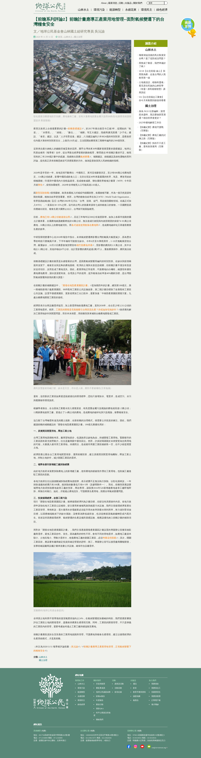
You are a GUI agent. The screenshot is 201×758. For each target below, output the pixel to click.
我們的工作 (79, 680)
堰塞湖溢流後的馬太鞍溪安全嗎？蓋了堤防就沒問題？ (152, 57)
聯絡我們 (99, 719)
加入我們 (152, 680)
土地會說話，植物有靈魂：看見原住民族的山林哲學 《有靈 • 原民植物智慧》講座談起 (152, 87)
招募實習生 (156, 692)
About (104, 3)
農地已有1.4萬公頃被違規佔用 (56, 217)
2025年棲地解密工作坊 (150, 122)
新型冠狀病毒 (43, 193)
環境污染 (99, 9)
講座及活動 (119, 684)
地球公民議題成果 (103, 692)
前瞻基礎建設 (75, 128)
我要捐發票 (156, 696)
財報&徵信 (100, 696)
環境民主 (146, 9)
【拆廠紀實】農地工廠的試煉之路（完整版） (152, 137)
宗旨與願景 (100, 684)
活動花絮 (118, 688)
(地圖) (43, 731)
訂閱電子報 (156, 700)
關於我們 (137, 3)
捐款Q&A (100, 708)
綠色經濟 (162, 9)
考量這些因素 (110, 538)
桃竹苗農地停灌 (85, 245)
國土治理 (78, 37)
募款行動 (99, 704)
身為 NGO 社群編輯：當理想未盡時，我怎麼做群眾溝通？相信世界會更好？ (152, 114)
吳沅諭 (75, 646)
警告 (41, 185)
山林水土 (83, 9)
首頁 (60, 37)
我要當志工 (156, 688)
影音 (135, 688)
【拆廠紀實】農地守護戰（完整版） (151, 129)
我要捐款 (155, 684)
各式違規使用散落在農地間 (85, 225)
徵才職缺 (155, 704)
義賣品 (135, 700)
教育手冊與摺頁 (139, 692)
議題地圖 (136, 696)
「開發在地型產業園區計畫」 (76, 285)
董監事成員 (100, 688)
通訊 (135, 684)
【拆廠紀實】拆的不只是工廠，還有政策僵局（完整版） (152, 146)
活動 (121, 3)
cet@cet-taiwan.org (160, 748)
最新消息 (112, 3)
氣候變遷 (85, 156)
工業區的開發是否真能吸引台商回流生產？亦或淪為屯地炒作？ (88, 309)
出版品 (128, 3)
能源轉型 (115, 9)
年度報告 (99, 700)
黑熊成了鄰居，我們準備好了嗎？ (152, 65)
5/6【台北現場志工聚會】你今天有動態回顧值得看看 (152, 99)
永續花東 (130, 9)
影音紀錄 (118, 692)
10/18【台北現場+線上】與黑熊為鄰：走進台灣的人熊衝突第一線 (152, 74)
